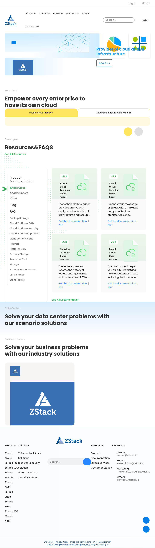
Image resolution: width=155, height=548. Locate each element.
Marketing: (123, 468)
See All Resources (15, 154)
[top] (146, 529)
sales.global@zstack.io (130, 463)
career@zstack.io (127, 455)
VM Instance (17, 274)
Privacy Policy (62, 542)
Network (15, 244)
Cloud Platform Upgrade (24, 233)
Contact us (32, 26)
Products (10, 445)
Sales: (120, 460)
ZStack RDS (11, 511)
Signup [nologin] (146, 3)
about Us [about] (104, 63)
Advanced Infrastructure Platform (113, 112)
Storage (14, 264)
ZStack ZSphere (19, 193)
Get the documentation (72, 221)
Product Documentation (21, 179)
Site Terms (48, 542)
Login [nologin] (132, 3)
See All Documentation (65, 300)
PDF (60, 225)
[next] (138, 131)
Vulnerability (17, 280)
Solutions (44, 13)
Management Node (21, 238)
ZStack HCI (11, 463)
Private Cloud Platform (41, 112)
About (85, 13)
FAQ (13, 211)
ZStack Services (100, 463)
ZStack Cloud (18, 188)
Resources (72, 13)
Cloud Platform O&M (22, 223)
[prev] (128, 131)
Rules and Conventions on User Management (90, 542)
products (31, 13)
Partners (58, 13)
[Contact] (146, 520)
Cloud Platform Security (24, 228)
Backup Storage (19, 218)
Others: (121, 477)
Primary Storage (19, 254)
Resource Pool (18, 259)
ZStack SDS (11, 467)
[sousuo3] (132, 20)
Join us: (121, 452)
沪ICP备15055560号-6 (98, 545)
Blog (13, 205)
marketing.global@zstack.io (133, 471)
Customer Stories (101, 467)
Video (14, 198)
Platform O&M (18, 249)
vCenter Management (23, 269)
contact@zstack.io (128, 480)
